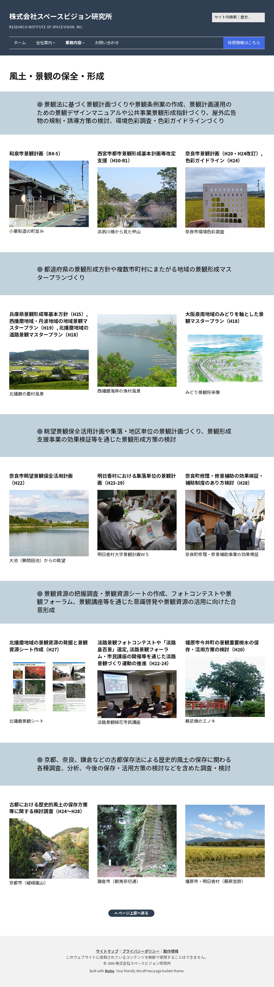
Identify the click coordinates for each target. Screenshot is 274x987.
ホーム (20, 42)
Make (109, 971)
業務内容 (73, 42)
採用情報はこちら (244, 42)
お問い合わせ (107, 42)
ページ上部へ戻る (131, 913)
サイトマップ (107, 951)
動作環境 (170, 951)
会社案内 (44, 42)
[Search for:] (238, 17)
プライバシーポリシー (141, 951)
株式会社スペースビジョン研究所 (60, 16)
